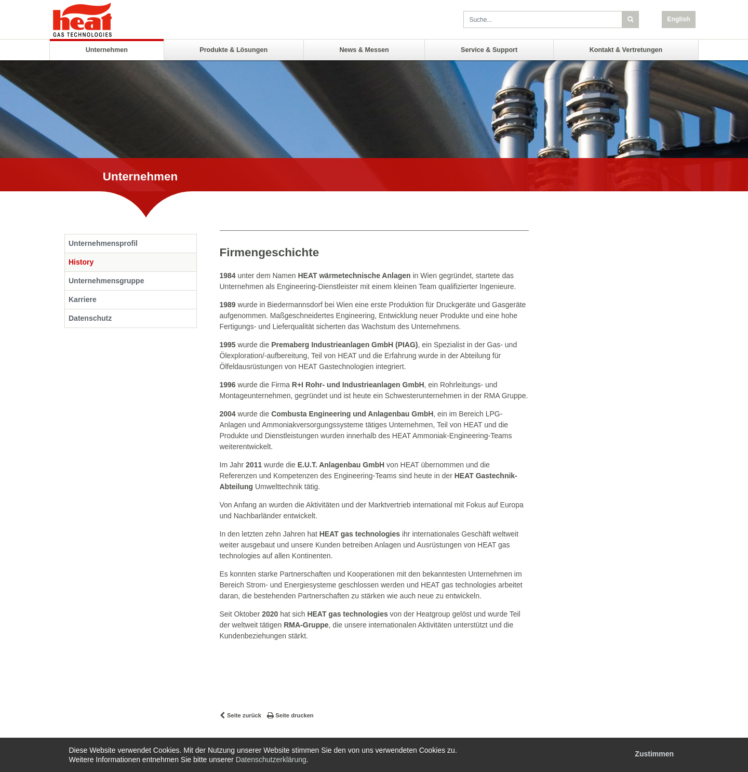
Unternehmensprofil (103, 243)
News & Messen (364, 50)
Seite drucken (294, 715)
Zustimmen (654, 754)
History (81, 262)
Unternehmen (107, 50)
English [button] (678, 19)
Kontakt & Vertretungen (626, 50)
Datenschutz (90, 318)
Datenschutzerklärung (271, 759)
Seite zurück (244, 715)
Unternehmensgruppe (106, 281)
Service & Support (489, 50)
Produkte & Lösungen (233, 50)
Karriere (83, 299)
